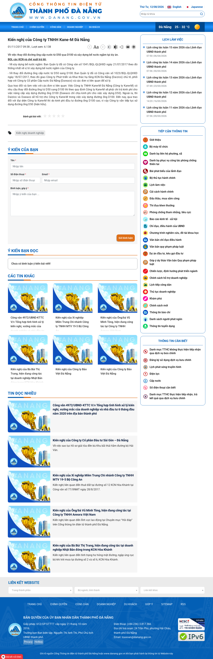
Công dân (55, 27)
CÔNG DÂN (82, 604)
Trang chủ (17, 27)
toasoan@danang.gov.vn (136, 637)
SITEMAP (166, 604)
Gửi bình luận (126, 238)
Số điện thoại (18, 174)
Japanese (194, 6)
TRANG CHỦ (34, 604)
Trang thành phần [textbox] (21, 590)
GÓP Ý (149, 604)
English (174, 6)
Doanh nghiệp (75, 27)
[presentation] (35, 225)
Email (45, 174)
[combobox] (40, 590)
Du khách (94, 27)
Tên (13, 160)
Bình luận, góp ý (19, 188)
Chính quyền (37, 27)
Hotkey (39, 641)
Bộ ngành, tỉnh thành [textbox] (89, 590)
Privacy (28, 641)
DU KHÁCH (130, 604)
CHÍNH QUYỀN (58, 604)
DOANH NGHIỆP (106, 604)
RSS (183, 604)
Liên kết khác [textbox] (151, 590)
